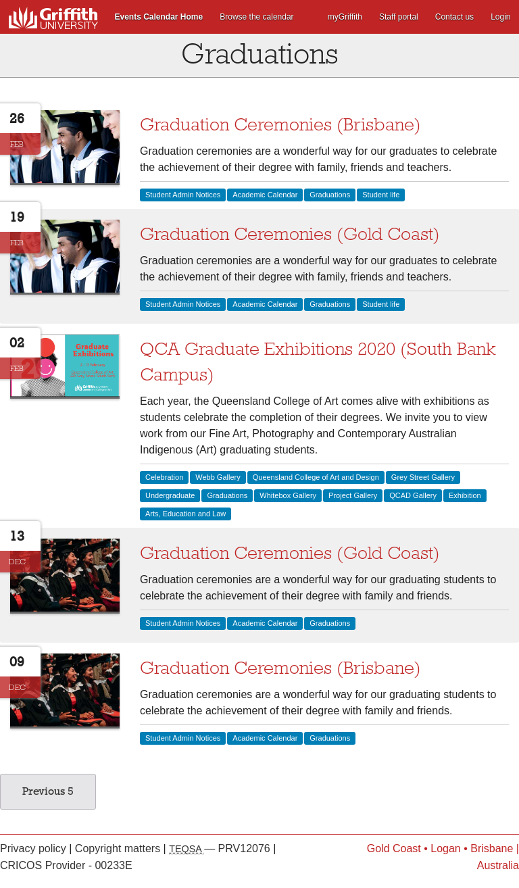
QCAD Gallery (413, 495)
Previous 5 (48, 791)
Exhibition (465, 495)
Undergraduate (170, 495)
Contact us (454, 17)
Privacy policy (34, 848)
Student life (380, 195)
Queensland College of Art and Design (316, 477)
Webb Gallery (217, 477)
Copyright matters (119, 848)
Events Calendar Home (159, 17)
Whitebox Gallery (288, 495)
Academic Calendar (264, 195)
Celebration (164, 477)
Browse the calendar (256, 17)
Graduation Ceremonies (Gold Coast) (290, 234)
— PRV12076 (221, 848)
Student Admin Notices (182, 195)
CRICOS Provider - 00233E (66, 865)
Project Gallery (352, 495)
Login (500, 17)
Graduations (330, 195)
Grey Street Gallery (423, 477)
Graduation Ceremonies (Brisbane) (280, 124)
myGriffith (345, 17)
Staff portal (398, 17)
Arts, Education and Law (185, 514)
